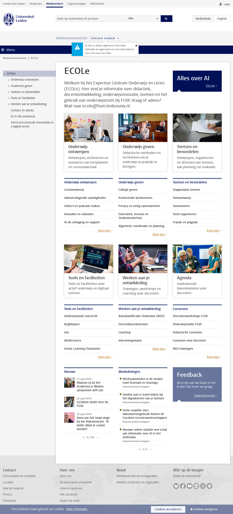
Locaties (8, 482)
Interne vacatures (71, 488)
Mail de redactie (13, 488)
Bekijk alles (104, 230)
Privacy (7, 494)
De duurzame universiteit (76, 482)
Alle (131, 18)
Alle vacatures (69, 494)
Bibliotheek (97, 3)
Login (227, 4)
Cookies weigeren (206, 509)
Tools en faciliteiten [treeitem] (21, 98)
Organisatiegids (76, 3)
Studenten (35, 3)
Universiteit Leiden (14, 3)
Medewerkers (54, 3)
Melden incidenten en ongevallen (138, 482)
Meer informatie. (77, 509)
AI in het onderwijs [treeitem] (23, 116)
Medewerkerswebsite (14, 58)
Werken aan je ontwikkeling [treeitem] (27, 104)
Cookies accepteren (168, 509)
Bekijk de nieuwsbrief (187, 476)
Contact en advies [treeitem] (22, 110)
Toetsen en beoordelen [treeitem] (23, 92)
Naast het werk (69, 501)
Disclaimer (9, 501)
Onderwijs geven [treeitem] (19, 86)
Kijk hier (210, 85)
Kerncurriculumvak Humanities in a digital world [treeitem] (32, 124)
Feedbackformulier (204, 395)
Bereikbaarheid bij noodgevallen (137, 476)
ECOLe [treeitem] (9, 74)
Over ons (65, 476)
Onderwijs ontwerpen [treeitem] (23, 80)
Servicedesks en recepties (19, 476)
